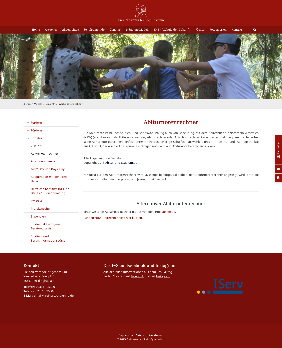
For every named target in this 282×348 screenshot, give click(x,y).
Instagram (163, 276)
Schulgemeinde (94, 29)
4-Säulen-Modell (137, 29)
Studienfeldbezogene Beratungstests (46, 226)
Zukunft (50, 103)
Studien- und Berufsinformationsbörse (48, 238)
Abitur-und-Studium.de (121, 163)
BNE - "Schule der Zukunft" (172, 29)
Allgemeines (70, 29)
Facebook (137, 276)
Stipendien (38, 216)
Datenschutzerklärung (149, 335)
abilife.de (168, 212)
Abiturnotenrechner (71, 103)
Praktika (36, 201)
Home (36, 29)
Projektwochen (41, 208)
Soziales (36, 138)
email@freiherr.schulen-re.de (54, 295)
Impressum (126, 335)
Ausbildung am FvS (44, 161)
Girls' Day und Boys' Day (48, 169)
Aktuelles (51, 29)
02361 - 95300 (45, 287)
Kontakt (237, 29)
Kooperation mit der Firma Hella (49, 179)
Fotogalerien (218, 29)
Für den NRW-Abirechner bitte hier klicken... (113, 218)
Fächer (200, 29)
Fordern (36, 122)
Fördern (36, 130)
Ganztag (115, 29)
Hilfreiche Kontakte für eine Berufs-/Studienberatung (50, 191)
